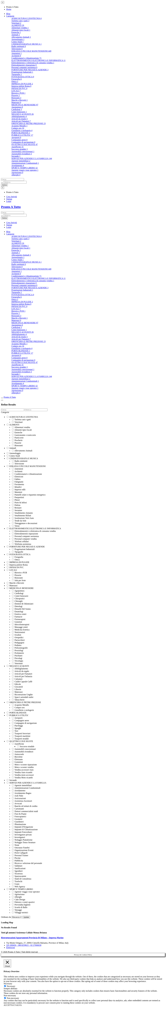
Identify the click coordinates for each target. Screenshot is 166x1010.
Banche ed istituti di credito (24, 806)
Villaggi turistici (20, 912)
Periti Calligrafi (19, 853)
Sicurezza (17, 873)
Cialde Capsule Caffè (22, 681)
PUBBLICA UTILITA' (22, 135)
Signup (9, 199)
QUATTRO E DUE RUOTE (24, 144)
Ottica (14, 81)
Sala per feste (19, 580)
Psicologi (17, 658)
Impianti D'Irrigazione (22, 827)
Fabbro (16, 479)
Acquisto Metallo (19, 126)
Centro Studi (17, 42)
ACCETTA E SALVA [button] (13, 1005)
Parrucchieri (18, 640)
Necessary (11, 986)
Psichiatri (17, 656)
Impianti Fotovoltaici (22, 832)
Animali (15, 35)
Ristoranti (16, 98)
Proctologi (17, 650)
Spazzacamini (19, 876)
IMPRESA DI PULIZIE (22, 84)
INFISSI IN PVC (19, 88)
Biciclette (17, 757)
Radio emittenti (18, 46)
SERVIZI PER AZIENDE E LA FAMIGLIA (31, 158)
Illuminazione (19, 824)
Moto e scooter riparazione (24, 765)
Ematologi (17, 611)
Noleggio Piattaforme (22, 840)
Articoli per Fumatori (21, 121)
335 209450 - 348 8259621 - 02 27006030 (23, 945)
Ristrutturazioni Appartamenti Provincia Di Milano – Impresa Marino (32, 938)
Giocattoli (17, 687)
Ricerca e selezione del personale (27, 863)
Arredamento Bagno (21, 793)
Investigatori (18, 837)
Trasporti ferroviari (21, 733)
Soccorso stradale (19, 149)
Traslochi (17, 881)
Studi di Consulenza (21, 879)
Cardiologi (16, 109)
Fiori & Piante (19, 814)
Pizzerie (15, 95)
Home (8, 9)
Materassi (16, 102)
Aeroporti (16, 137)
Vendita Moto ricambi (22, 777)
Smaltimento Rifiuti (21, 515)
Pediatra (16, 645)
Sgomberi (17, 871)
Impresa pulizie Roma (21, 86)
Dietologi (17, 606)
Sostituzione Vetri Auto (23, 518)
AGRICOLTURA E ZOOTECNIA (26, 18)
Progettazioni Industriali (22, 72)
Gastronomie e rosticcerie (24, 435)
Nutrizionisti (18, 632)
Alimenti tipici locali (20, 30)
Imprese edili (18, 489)
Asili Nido (17, 796)
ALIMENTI (17, 25)
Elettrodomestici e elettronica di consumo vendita (32, 63)
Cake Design (18, 899)
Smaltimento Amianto (22, 513)
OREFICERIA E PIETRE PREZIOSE (28, 123)
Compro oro (17, 128)
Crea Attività (11, 197)
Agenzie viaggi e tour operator (24, 170)
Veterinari (16, 23)
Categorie (10, 16)
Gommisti (17, 762)
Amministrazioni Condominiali (25, 163)
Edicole (16, 684)
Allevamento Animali (21, 37)
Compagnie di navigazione (23, 142)
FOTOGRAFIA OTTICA (22, 77)
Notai (15, 845)
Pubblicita (17, 861)
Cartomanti (18, 809)
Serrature (17, 510)
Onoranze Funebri (21, 848)
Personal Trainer (20, 855)
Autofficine (17, 147)
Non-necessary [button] (10, 995)
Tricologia (17, 661)
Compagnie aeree (19, 140)
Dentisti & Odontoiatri (22, 604)
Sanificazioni (18, 868)
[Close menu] (2, 2)
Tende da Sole (19, 521)
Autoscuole (18, 754)
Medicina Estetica (20, 630)
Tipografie (16, 74)
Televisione (17, 49)
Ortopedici (17, 637)
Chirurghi (17, 601)
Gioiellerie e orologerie (21, 130)
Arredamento (17, 165)
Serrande (15, 156)
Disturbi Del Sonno (21, 609)
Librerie (16, 689)
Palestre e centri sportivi (23, 902)
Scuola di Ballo (19, 907)
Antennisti (16, 53)
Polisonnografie (20, 648)
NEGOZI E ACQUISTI (22, 114)
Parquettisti (18, 497)
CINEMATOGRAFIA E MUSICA (26, 44)
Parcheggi (17, 726)
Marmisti (17, 492)
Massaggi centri (20, 627)
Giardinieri (18, 822)
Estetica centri (19, 614)
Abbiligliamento (19, 116)
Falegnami (17, 482)
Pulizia (16, 505)
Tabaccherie (18, 700)
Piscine (16, 858)
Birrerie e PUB (18, 93)
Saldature (17, 866)
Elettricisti (17, 476)
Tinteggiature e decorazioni (24, 523)
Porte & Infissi (19, 502)
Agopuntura (17, 107)
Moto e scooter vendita (23, 767)
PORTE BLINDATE (20, 133)
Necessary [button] (8, 983)
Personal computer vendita (24, 539)
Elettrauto (17, 759)
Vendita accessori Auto (22, 770)
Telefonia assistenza (21, 544)
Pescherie (17, 440)
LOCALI (16, 91)
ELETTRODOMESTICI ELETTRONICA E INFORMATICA (38, 60)
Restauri (16, 508)
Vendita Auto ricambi (22, 772)
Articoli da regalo (19, 119)
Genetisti (17, 622)
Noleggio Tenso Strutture (23, 842)
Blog (8, 14)
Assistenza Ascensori (22, 801)
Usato (15, 884)
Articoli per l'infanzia (22, 676)
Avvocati (17, 803)
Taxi (15, 731)
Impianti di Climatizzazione (25, 829)
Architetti (16, 56)
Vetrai (15, 526)
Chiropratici (18, 598)
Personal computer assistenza (24, 67)
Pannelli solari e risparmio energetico (29, 495)
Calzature (17, 679)
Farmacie (17, 617)
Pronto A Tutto (11, 206)
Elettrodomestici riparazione (24, 65)
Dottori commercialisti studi (25, 811)
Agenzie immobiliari (20, 161)
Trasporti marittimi (21, 736)
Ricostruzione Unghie (22, 694)
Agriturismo (17, 172)
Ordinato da (11, 917)
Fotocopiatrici (19, 816)
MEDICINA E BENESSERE (24, 105)
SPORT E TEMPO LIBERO (24, 168)
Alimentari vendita (20, 28)
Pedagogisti (18, 643)
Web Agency (18, 886)
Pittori (16, 500)
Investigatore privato (22, 835)
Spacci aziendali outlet (22, 697)
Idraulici (17, 487)
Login (8, 201)
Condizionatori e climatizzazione (26, 58)
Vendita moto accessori (23, 775)
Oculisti (16, 635)
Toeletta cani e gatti (20, 21)
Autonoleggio (17, 39)
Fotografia (16, 79)
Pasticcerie (17, 438)
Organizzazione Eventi (22, 850)
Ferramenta (18, 484)
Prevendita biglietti (21, 905)
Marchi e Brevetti (19, 100)
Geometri (17, 819)
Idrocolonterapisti (20, 624)
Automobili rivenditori (21, 154)
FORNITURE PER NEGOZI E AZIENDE (29, 70)
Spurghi (16, 728)
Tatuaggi (17, 910)
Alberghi (15, 175)
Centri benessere (19, 112)
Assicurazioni (19, 798)
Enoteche (16, 32)
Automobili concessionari (22, 151)
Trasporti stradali (20, 739)
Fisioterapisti (18, 619)
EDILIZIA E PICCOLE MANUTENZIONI (31, 51)
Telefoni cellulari (20, 541)
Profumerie (18, 653)
